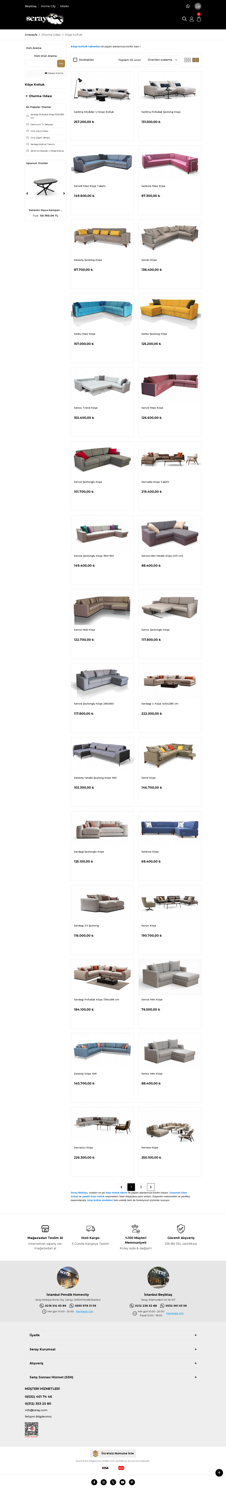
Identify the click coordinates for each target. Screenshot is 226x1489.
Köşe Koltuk (73, 34)
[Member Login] (191, 18)
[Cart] (198, 18)
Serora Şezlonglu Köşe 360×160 (94, 555)
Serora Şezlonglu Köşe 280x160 (94, 703)
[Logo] (45, 19)
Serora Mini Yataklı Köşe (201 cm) (162, 555)
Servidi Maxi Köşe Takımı (90, 185)
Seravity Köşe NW (85, 1073)
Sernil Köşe (148, 777)
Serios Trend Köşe (86, 407)
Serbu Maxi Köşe (84, 333)
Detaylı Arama (54, 73)
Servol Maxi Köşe (152, 407)
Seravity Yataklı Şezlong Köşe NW (95, 777)
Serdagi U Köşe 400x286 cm (159, 703)
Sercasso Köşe (83, 1147)
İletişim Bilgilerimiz (38, 1416)
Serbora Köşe (150, 851)
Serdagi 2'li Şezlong (86, 925)
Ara (61, 63)
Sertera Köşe (149, 1147)
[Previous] (27, 193)
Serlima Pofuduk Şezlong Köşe (161, 111)
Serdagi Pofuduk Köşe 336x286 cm (96, 999)
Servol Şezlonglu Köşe (88, 481)
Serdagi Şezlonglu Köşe (89, 851)
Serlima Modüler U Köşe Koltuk (94, 111)
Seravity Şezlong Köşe (88, 259)
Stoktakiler (86, 59)
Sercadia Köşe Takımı (155, 481)
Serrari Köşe (149, 259)
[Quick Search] (40, 63)
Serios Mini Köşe (151, 1073)
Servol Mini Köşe (151, 999)
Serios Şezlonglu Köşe (155, 629)
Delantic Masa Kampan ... (45, 210)
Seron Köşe (148, 925)
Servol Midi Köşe (84, 629)
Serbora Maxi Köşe (153, 185)
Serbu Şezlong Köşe (154, 333)
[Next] (64, 193)
